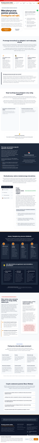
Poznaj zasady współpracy (17, 29)
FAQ (36, 3)
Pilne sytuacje (30, 3)
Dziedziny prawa (24, 3)
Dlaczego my (17, 3)
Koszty (21, 3)
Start (14, 3)
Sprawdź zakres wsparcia (6, 29)
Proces (27, 3)
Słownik (34, 3)
